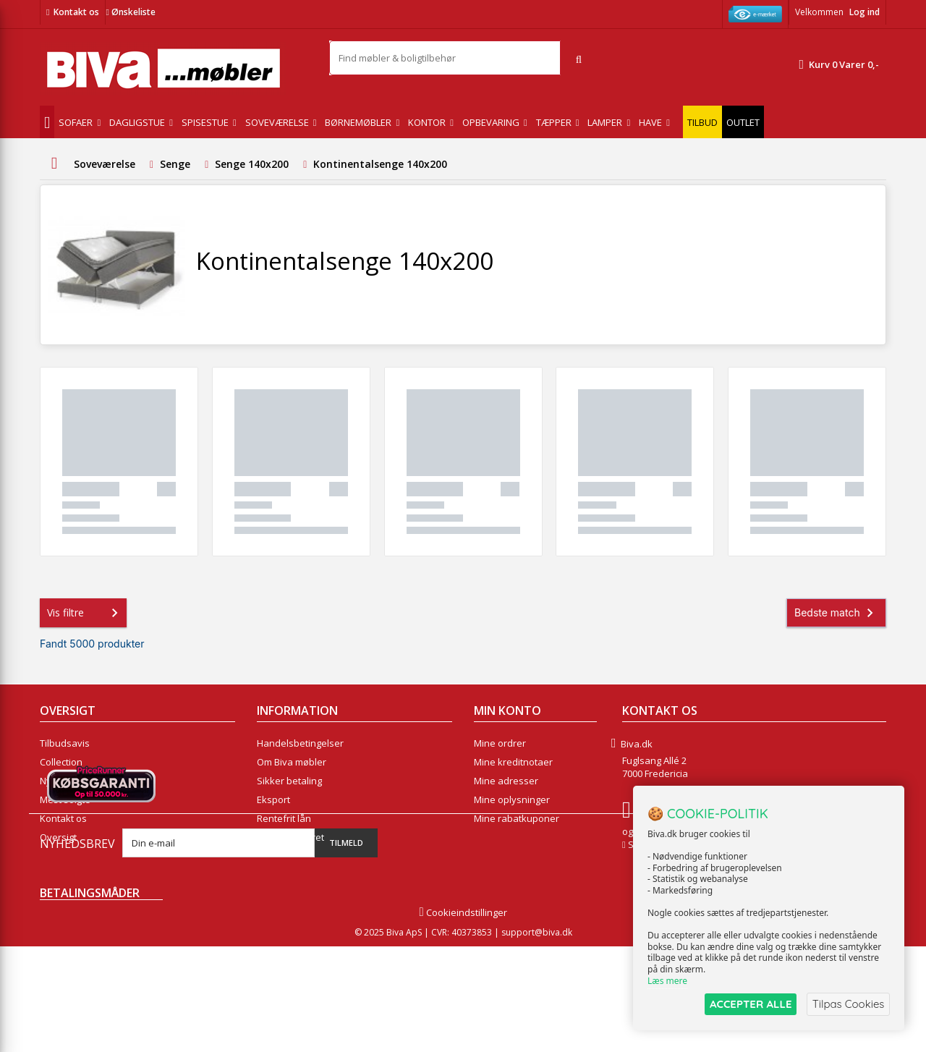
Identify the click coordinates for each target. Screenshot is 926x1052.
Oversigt (58, 837)
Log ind (864, 12)
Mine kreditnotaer (513, 761)
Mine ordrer (500, 743)
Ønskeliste (130, 12)
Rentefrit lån (284, 818)
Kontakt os (76, 12)
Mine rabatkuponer (516, 818)
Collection (61, 761)
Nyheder (59, 780)
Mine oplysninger (512, 799)
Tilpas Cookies (848, 1004)
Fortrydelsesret (290, 837)
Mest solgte (65, 799)
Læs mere (667, 981)
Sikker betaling (289, 780)
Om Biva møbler (291, 761)
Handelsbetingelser (300, 743)
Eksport (273, 799)
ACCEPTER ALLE (749, 1004)
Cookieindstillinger (462, 1018)
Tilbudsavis (65, 743)
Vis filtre (85, 613)
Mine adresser (506, 780)
